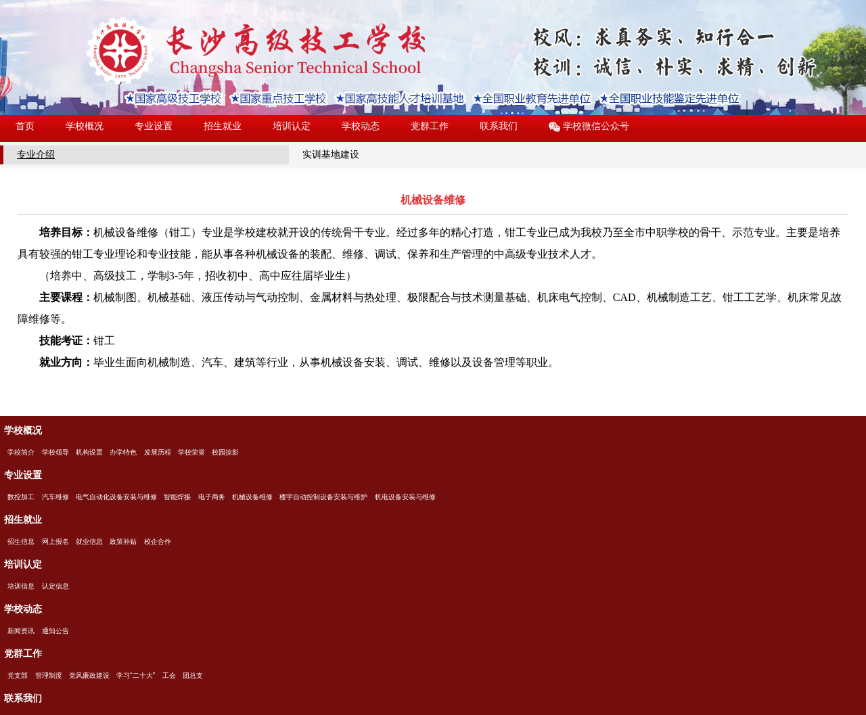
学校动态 (361, 125)
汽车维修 (55, 497)
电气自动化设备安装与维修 (116, 497)
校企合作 (157, 541)
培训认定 (292, 125)
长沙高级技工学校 (256, 51)
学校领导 (55, 452)
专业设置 (154, 125)
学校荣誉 (191, 452)
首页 (25, 125)
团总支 (193, 675)
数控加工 (21, 497)
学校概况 (85, 125)
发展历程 (157, 452)
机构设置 (89, 452)
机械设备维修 (252, 497)
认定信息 (55, 586)
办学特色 (123, 452)
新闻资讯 (21, 631)
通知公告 (55, 631)
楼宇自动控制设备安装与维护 (323, 497)
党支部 (17, 675)
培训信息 (21, 586)
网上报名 (55, 541)
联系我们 (499, 125)
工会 (169, 675)
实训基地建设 (330, 154)
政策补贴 (123, 541)
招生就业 (223, 125)
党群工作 (430, 125)
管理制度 (48, 675)
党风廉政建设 (89, 675)
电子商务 (211, 497)
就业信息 (89, 541)
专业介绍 (36, 154)
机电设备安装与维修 (405, 497)
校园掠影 (225, 452)
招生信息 (21, 541)
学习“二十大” (135, 675)
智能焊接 (177, 497)
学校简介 (21, 452)
